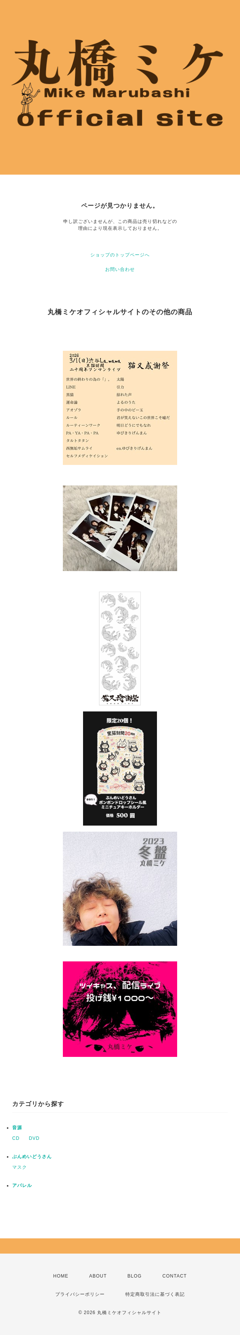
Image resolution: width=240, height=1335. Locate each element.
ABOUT (98, 1276)
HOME (61, 1276)
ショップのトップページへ (120, 255)
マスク (19, 1167)
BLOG (135, 1276)
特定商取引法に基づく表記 (155, 1294)
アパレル (22, 1185)
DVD (34, 1138)
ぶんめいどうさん (32, 1156)
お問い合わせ (120, 269)
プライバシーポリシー (80, 1294)
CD (15, 1138)
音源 (17, 1127)
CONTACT (174, 1276)
